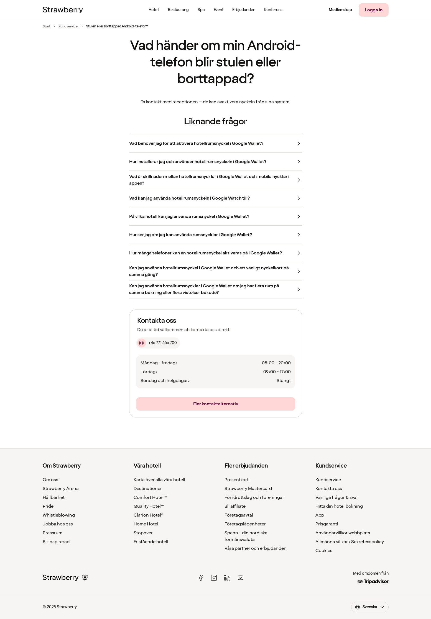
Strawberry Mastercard (248, 489)
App (319, 515)
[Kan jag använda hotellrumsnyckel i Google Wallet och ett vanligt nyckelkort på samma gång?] (215, 271)
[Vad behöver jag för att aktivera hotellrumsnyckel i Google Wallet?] (215, 143)
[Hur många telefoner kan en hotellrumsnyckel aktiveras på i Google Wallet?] (215, 253)
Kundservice (68, 26)
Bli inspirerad (56, 542)
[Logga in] (374, 10)
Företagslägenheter (245, 524)
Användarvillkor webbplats (342, 533)
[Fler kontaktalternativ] (215, 404)
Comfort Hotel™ (150, 497)
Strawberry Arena (61, 489)
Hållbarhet (54, 497)
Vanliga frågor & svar (336, 497)
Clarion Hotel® (148, 515)
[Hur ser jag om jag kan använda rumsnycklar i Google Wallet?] (215, 234)
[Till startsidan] (63, 10)
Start (46, 26)
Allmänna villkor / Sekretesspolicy (349, 542)
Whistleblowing (59, 515)
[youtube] (240, 577)
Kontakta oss (328, 489)
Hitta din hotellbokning (339, 506)
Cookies (323, 551)
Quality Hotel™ (149, 506)
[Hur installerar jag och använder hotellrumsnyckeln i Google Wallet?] (215, 161)
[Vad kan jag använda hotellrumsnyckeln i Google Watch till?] (215, 198)
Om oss (50, 480)
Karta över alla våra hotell (159, 480)
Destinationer (148, 489)
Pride (48, 506)
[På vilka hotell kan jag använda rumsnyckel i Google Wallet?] (215, 216)
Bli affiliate (235, 506)
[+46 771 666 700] (158, 343)
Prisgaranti (326, 524)
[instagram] (214, 577)
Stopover (143, 533)
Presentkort (237, 480)
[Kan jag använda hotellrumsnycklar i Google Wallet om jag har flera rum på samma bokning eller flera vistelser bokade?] (215, 289)
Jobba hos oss (58, 524)
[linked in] (227, 577)
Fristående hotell (151, 542)
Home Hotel (146, 524)
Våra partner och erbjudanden (256, 548)
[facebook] (200, 577)
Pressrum (52, 533)
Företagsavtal (239, 515)
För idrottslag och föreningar (254, 497)
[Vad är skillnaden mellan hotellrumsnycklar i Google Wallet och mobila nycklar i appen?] (215, 180)
